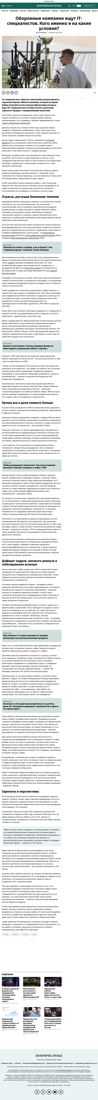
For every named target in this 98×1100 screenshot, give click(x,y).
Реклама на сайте (7, 1063)
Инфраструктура (33, 11)
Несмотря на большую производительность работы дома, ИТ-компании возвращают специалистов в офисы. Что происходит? (31, 706)
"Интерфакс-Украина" (65, 1070)
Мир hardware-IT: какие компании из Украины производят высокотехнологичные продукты (25, 636)
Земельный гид (85, 11)
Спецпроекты (64, 11)
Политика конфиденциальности (33, 1063)
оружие (5, 934)
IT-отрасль (25, 934)
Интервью (74, 11)
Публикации (13, 11)
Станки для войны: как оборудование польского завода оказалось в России (52, 1023)
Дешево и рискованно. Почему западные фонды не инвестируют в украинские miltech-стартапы (28, 347)
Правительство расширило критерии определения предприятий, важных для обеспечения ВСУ (31, 1025)
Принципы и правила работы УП (86, 1063)
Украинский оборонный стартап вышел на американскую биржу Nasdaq (10, 1023)
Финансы (55, 11)
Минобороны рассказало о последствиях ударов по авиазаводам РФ (31, 993)
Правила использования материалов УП (60, 1063)
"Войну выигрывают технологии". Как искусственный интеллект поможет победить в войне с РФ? (29, 466)
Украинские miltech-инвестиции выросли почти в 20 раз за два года (53, 993)
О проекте (17, 1063)
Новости (5, 11)
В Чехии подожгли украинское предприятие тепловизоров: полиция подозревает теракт (10, 995)
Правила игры (45, 11)
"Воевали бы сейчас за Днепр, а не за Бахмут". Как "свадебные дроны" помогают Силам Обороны (27, 248)
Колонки (23, 11)
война (34, 934)
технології (15, 934)
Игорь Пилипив (41, 32)
